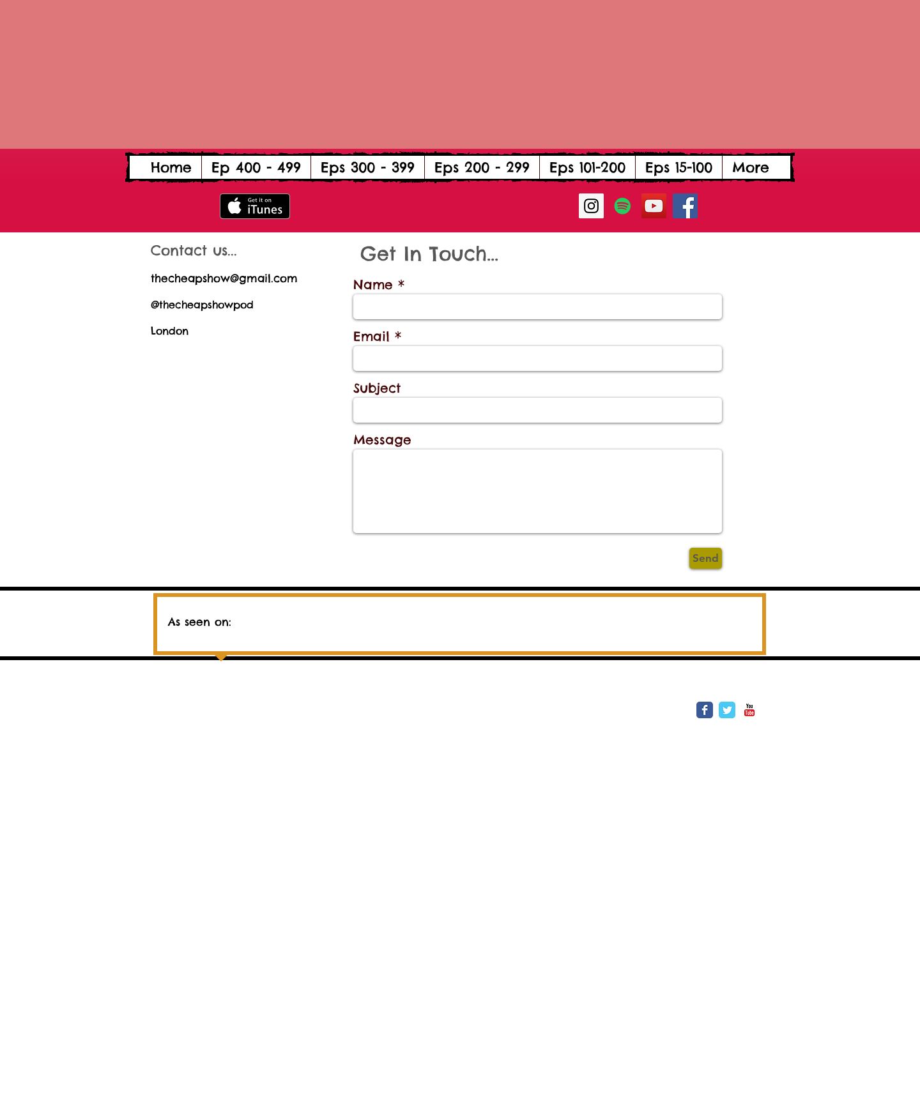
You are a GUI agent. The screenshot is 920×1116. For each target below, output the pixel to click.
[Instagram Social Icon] (591, 205)
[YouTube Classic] (749, 710)
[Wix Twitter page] (727, 710)
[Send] (705, 558)
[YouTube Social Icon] (653, 205)
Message (382, 440)
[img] (367, 616)
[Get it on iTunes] (255, 206)
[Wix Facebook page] (704, 710)
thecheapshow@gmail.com (224, 278)
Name (373, 284)
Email (371, 336)
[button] (255, 167)
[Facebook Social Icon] (685, 205)
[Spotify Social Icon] (622, 205)
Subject (377, 388)
